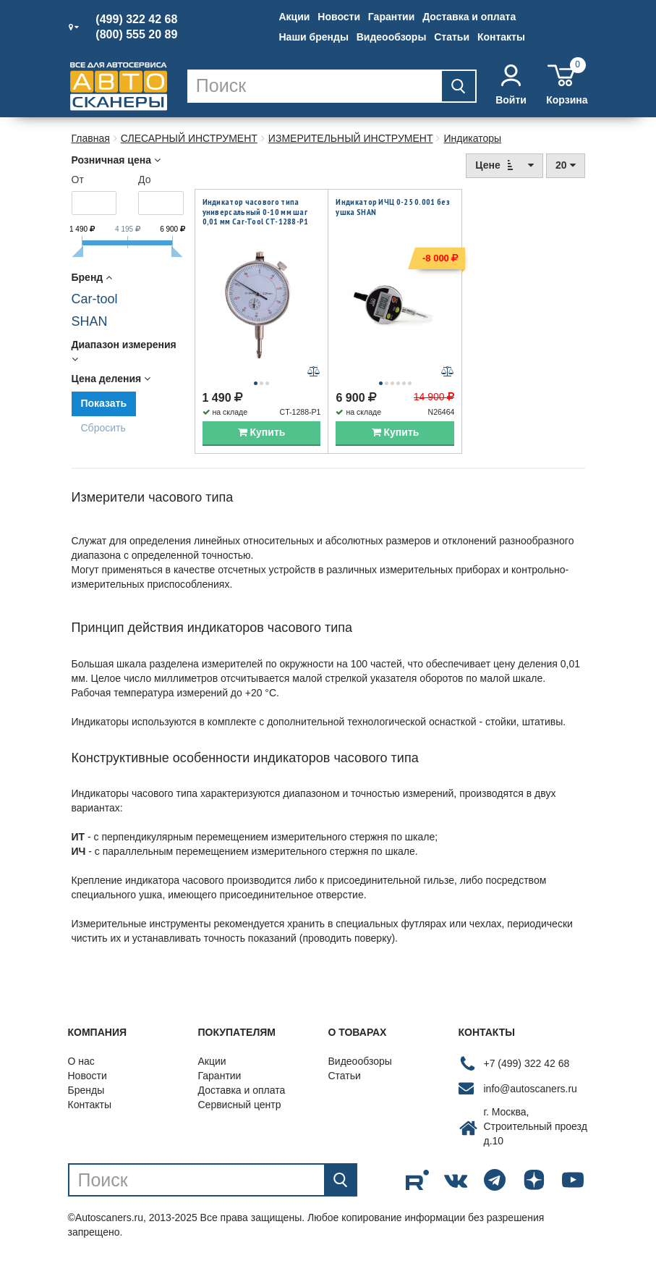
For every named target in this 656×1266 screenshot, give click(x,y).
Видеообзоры (392, 37)
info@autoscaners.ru (530, 1092)
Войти (511, 85)
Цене (504, 165)
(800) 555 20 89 (136, 35)
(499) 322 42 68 (136, 19)
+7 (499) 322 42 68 (527, 1067)
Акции (294, 16)
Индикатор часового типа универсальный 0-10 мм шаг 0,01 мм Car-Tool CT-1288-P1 (256, 211)
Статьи (451, 37)
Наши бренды (314, 37)
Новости (339, 16)
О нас (81, 1065)
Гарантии (391, 16)
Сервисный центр (239, 1109)
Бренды (86, 1094)
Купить (262, 436)
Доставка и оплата (469, 16)
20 (565, 165)
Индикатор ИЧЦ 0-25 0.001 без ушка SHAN (392, 206)
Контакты (501, 37)
